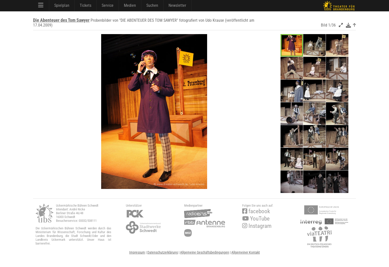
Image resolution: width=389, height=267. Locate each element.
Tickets (85, 5)
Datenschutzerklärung (162, 252)
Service (108, 5)
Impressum (137, 252)
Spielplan (61, 5)
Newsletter (177, 5)
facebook (256, 211)
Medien (130, 5)
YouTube (256, 218)
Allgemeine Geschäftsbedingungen (204, 252)
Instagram (256, 226)
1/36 (332, 25)
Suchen (152, 5)
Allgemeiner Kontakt (245, 252)
